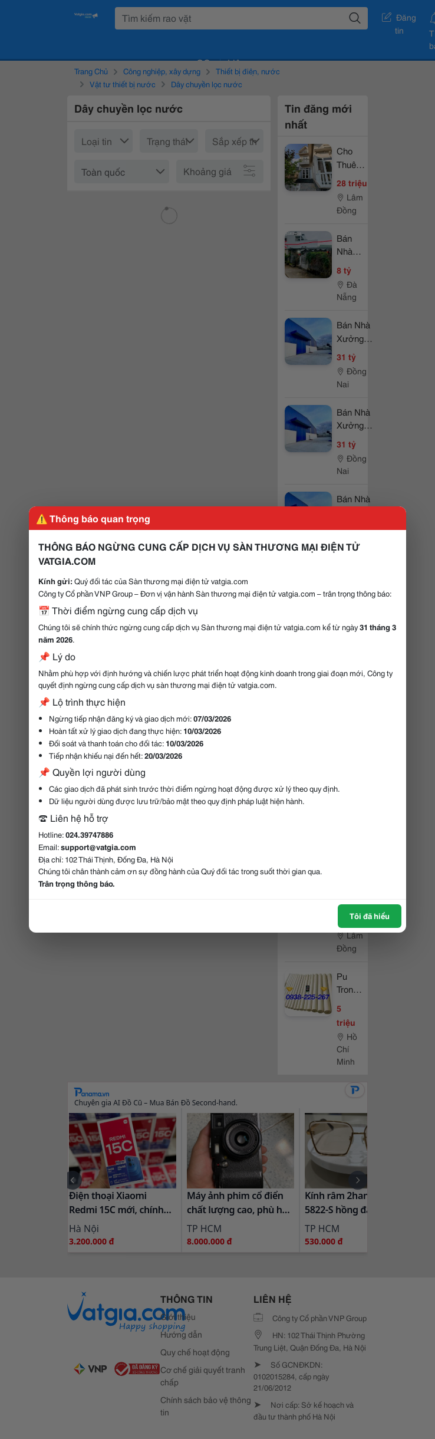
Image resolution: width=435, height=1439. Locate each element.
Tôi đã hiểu (370, 915)
